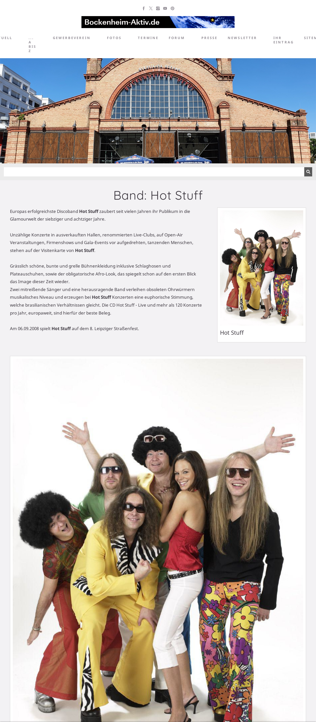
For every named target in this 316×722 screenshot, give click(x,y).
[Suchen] (154, 171)
